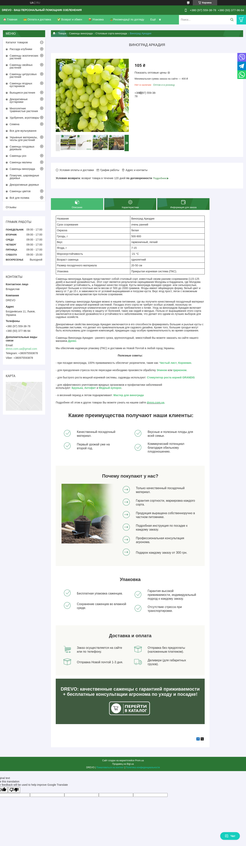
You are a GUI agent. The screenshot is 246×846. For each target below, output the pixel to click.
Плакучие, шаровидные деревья (24, 177)
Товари (62, 33)
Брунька (77, 387)
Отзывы (11, 207)
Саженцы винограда (81, 33)
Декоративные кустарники (19, 100)
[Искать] (232, 19)
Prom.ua (139, 760)
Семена (14, 124)
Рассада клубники (21, 49)
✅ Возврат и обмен (69, 19)
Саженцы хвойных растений (21, 66)
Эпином (162, 370)
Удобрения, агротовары (24, 117)
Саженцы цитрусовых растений (23, 75)
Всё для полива (19, 197)
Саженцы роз (18, 155)
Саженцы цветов (20, 191)
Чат (230, 836)
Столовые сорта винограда (111, 33)
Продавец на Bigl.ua (123, 764)
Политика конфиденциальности (143, 767)
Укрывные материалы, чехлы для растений (24, 139)
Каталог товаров (17, 42)
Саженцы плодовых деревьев (22, 148)
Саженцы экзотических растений (24, 57)
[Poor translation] (14, 790)
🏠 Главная (10, 19)
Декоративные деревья (24, 184)
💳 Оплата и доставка (37, 19)
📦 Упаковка (96, 19)
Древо (72, 340)
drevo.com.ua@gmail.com (21, 348)
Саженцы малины (21, 162)
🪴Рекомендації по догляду (127, 19)
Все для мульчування (23, 130)
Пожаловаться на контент (110, 767)
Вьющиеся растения (22, 92)
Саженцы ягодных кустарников (21, 85)
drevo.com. (154, 402)
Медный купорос (110, 387)
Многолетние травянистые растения (24, 110)
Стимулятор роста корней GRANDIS (171, 377)
